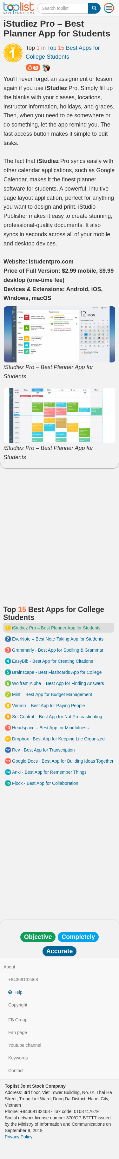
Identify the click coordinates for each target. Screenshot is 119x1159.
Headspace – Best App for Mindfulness (50, 727)
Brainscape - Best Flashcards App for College (57, 672)
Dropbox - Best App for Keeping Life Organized (58, 738)
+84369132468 (23, 979)
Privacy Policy (18, 1136)
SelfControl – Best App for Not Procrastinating (57, 716)
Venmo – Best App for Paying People (48, 705)
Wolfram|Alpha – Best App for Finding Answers (58, 683)
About (9, 966)
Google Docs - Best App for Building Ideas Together (63, 761)
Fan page (17, 1032)
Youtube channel (24, 1045)
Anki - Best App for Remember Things (49, 772)
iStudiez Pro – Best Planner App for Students (56, 627)
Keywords (18, 1057)
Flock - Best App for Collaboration (45, 783)
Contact (15, 1070)
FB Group (18, 1019)
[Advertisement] (59, 534)
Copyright (17, 1004)
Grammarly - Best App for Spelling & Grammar (57, 650)
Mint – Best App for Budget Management (52, 694)
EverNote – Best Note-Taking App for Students (57, 638)
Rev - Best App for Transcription (43, 749)
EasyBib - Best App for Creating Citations (52, 661)
